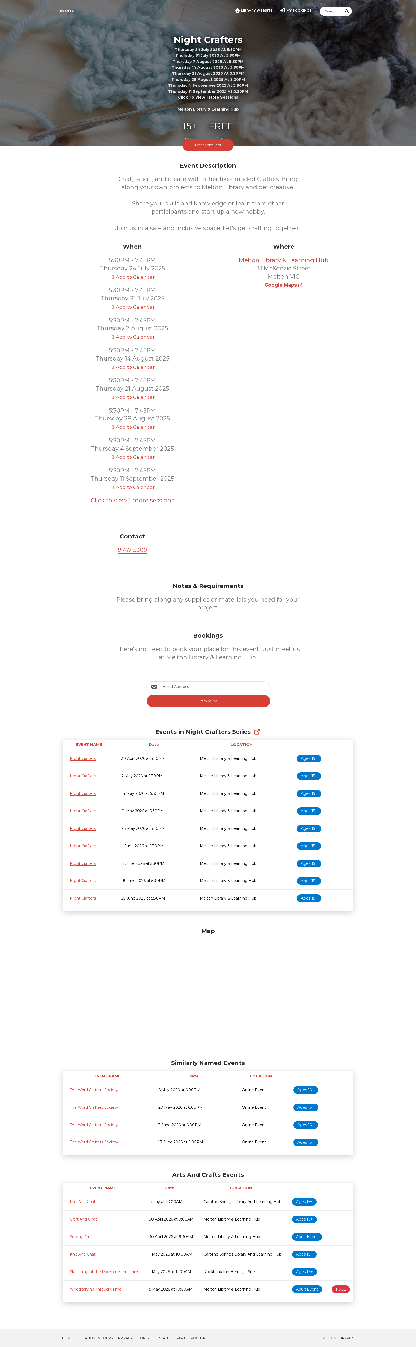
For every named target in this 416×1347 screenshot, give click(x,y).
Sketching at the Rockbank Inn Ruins (104, 1271)
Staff (164, 1338)
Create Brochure (191, 1338)
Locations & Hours (95, 1338)
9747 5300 (132, 550)
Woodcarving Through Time (96, 1289)
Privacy (125, 1338)
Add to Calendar (132, 277)
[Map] (208, 992)
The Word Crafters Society (94, 1089)
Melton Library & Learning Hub (283, 260)
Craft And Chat (83, 1219)
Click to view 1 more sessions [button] (208, 97)
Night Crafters (83, 758)
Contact (146, 1338)
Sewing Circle (82, 1236)
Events (67, 11)
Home (67, 1338)
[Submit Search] (347, 11)
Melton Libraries (338, 1338)
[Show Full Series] (257, 731)
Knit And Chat (83, 1201)
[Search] (331, 11)
